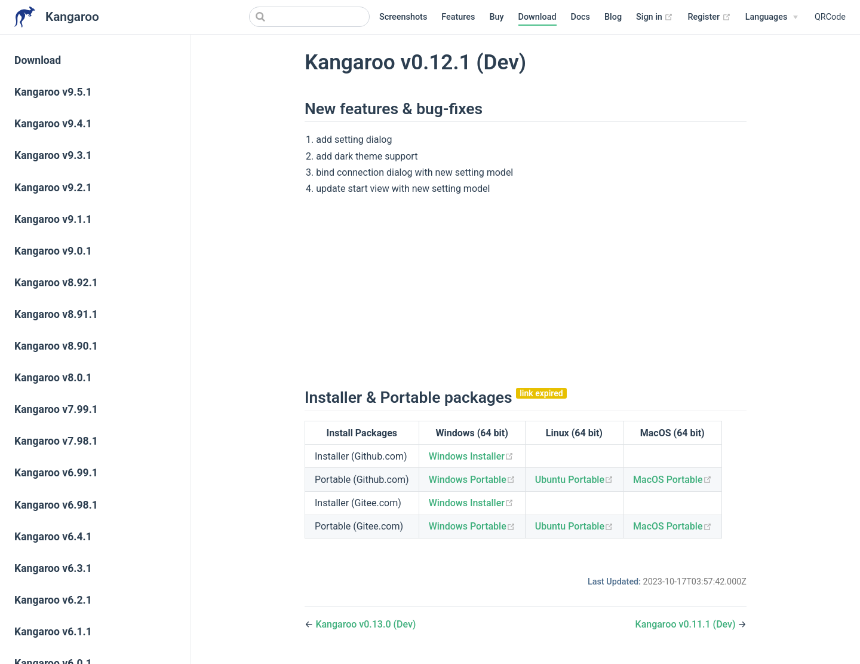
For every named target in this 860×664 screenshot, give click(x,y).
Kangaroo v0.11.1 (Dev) (686, 624)
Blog (613, 17)
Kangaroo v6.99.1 (56, 473)
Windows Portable (472, 479)
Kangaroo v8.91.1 (56, 314)
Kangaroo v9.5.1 (53, 92)
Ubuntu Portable (574, 479)
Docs (580, 17)
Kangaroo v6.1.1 (53, 632)
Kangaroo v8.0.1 (53, 378)
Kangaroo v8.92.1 (56, 283)
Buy (496, 17)
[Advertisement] (526, 290)
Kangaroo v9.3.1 (53, 155)
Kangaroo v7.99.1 (56, 409)
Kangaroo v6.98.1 (56, 505)
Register (708, 17)
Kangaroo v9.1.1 (53, 219)
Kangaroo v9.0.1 (53, 251)
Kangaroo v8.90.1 (56, 346)
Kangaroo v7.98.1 (56, 441)
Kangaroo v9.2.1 (53, 188)
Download (537, 17)
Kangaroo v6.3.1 (53, 568)
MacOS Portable (672, 479)
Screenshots (403, 17)
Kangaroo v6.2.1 (53, 600)
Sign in (654, 17)
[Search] (309, 17)
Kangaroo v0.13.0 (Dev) (365, 624)
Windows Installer (471, 456)
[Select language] (771, 17)
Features (458, 17)
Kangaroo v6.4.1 (53, 537)
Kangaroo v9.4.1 (53, 124)
